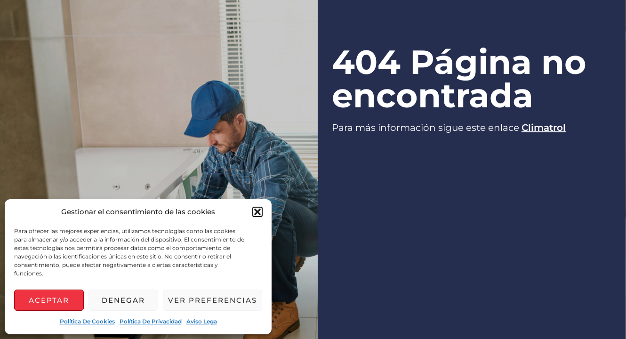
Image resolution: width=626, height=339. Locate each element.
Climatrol (544, 127)
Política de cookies (87, 321)
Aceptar (49, 300)
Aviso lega (201, 321)
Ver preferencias (212, 300)
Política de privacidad (151, 321)
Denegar (123, 300)
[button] (257, 212)
